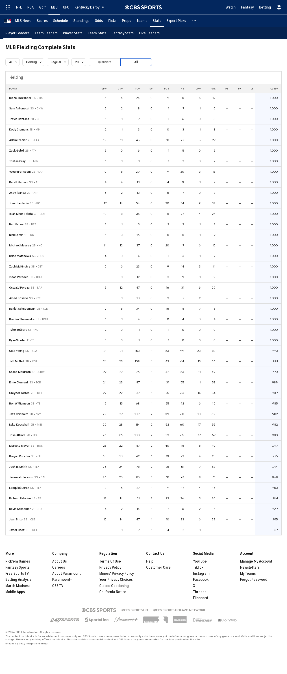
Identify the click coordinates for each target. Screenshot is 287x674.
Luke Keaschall (19, 424)
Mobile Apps (15, 592)
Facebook (201, 579)
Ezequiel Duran (19, 488)
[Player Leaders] (17, 33)
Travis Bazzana (19, 119)
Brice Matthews (20, 256)
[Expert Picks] (176, 21)
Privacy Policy (110, 567)
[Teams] (142, 21)
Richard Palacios (20, 498)
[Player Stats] (72, 33)
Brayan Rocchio (19, 456)
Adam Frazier (18, 140)
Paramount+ (62, 579)
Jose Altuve (17, 435)
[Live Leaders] (149, 33)
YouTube (200, 561)
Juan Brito (16, 519)
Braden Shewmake (22, 319)
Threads (199, 592)
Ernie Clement (18, 382)
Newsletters (250, 567)
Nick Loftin (16, 235)
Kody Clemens (19, 129)
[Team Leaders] (46, 33)
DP (198, 88)
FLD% (274, 88)
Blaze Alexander (20, 98)
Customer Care (158, 567)
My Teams (248, 573)
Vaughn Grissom (20, 172)
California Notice (112, 592)
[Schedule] (60, 21)
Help (149, 561)
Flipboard (200, 598)
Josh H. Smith (18, 467)
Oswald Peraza (19, 287)
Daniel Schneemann (22, 309)
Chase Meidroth (20, 372)
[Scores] (42, 21)
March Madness (17, 586)
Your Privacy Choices (116, 579)
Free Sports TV (17, 573)
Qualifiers (104, 62)
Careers (58, 567)
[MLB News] (23, 21)
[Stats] (157, 21)
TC (137, 88)
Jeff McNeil (16, 361)
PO (166, 88)
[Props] (126, 21)
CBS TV (57, 586)
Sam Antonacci (19, 108)
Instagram (201, 573)
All (136, 62)
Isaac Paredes (18, 277)
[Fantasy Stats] (122, 33)
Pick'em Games (17, 561)
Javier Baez (17, 530)
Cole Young (16, 351)
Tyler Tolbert (18, 330)
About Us (59, 561)
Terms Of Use (110, 561)
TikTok (198, 567)
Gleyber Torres (19, 393)
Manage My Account (256, 561)
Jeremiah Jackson (21, 477)
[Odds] (99, 21)
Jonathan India (19, 203)
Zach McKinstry (19, 266)
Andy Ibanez (17, 193)
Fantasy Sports (17, 567)
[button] (194, 21)
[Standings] (81, 21)
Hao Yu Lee (16, 224)
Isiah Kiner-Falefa (21, 214)
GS (120, 88)
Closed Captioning (114, 586)
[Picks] (112, 21)
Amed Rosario (18, 298)
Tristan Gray (17, 161)
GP (104, 88)
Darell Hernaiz (18, 182)
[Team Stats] (97, 33)
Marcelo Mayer (19, 446)
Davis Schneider (20, 509)
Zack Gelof (16, 150)
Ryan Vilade (17, 340)
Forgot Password (253, 579)
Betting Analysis (18, 579)
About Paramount (66, 573)
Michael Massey (20, 245)
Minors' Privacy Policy (116, 573)
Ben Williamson (19, 403)
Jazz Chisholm (18, 414)
